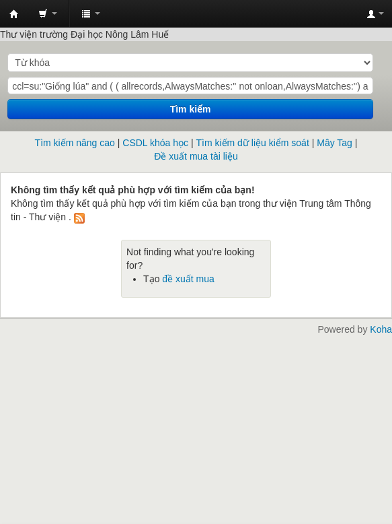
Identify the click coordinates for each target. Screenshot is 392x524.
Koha (381, 329)
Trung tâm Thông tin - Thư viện (14, 14)
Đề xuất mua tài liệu (195, 156)
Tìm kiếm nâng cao (75, 142)
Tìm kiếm (190, 109)
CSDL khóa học (155, 142)
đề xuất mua (188, 278)
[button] (47, 13)
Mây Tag (334, 142)
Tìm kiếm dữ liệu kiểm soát (252, 142)
